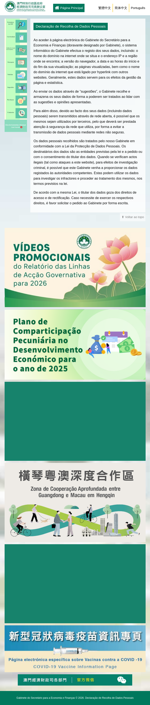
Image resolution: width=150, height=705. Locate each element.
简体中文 (121, 8)
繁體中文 (104, 8)
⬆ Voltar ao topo (133, 217)
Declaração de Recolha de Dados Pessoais (109, 697)
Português (138, 8)
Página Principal (69, 8)
